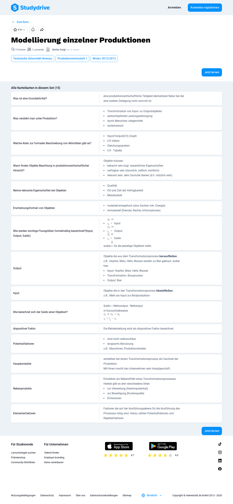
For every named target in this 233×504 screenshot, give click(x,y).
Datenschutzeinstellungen (104, 495)
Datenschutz (47, 495)
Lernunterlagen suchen (23, 452)
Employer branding (54, 457)
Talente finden (51, 452)
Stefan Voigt (59, 49)
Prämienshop (18, 457)
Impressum (65, 495)
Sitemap (127, 495)
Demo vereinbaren (53, 462)
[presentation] (110, 222)
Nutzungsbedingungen (23, 495)
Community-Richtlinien (23, 462)
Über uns (80, 495)
